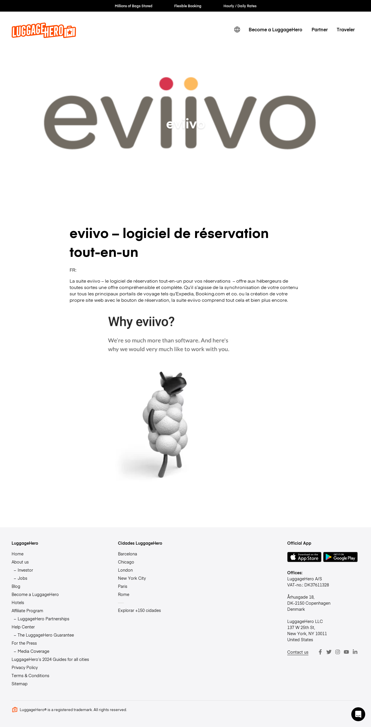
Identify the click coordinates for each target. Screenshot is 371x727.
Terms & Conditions (30, 675)
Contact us (297, 652)
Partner (320, 29)
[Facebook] (320, 651)
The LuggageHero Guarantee (46, 635)
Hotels (18, 602)
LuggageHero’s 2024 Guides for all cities (50, 659)
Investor (25, 570)
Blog (16, 586)
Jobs (22, 578)
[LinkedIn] (355, 651)
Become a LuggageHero (275, 29)
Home (17, 554)
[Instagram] (337, 651)
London (125, 570)
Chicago (126, 562)
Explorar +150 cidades (139, 610)
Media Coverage (33, 651)
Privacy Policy (25, 667)
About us (20, 562)
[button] (358, 714)
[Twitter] (328, 651)
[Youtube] (346, 651)
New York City (132, 578)
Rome (123, 594)
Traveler (346, 29)
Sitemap (20, 683)
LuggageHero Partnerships (43, 618)
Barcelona (127, 554)
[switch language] (237, 30)
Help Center (23, 627)
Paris (122, 586)
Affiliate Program (27, 610)
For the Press (24, 643)
